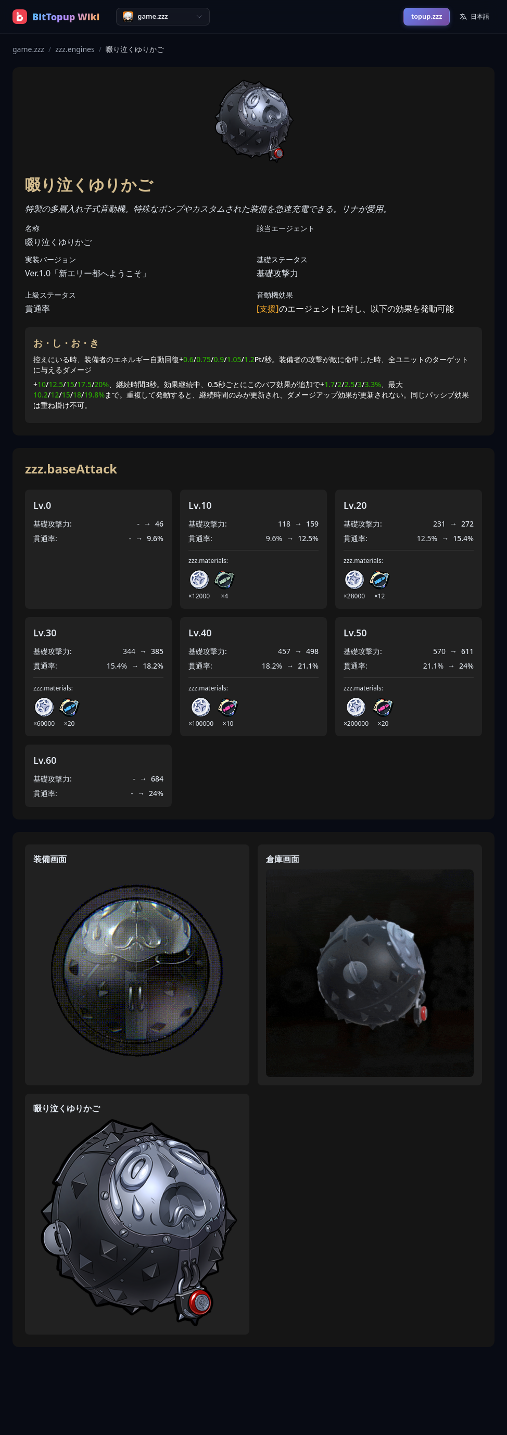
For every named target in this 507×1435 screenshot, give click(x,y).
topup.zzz (426, 16)
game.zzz (28, 49)
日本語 (474, 16)
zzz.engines (75, 49)
